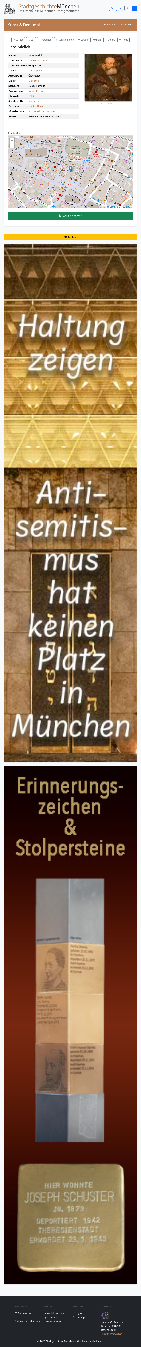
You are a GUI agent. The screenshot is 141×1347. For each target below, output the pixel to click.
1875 (31, 95)
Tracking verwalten (112, 1333)
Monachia (33, 80)
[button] (71, 169)
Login (77, 1313)
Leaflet (111, 207)
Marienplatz (35, 70)
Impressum (23, 1313)
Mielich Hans (35, 106)
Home (107, 24)
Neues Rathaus (36, 91)
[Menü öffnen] (134, 8)
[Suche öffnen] (126, 8)
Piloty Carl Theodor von (41, 111)
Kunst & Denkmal (124, 24)
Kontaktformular (55, 1313)
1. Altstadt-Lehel (37, 60)
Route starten (70, 216)
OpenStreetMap (126, 207)
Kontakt (70, 237)
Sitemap (78, 1317)
